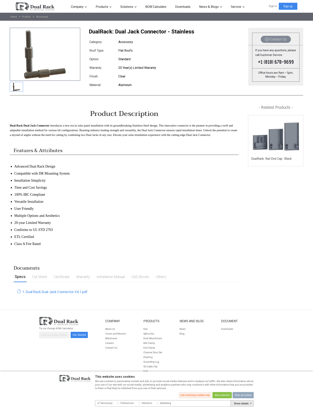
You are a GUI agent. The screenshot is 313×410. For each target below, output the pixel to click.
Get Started (79, 334)
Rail (145, 329)
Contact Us (111, 347)
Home (13, 16)
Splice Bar (148, 333)
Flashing (148, 357)
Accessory (42, 16)
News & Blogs (209, 7)
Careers (109, 343)
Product (26, 16)
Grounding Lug (151, 362)
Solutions (126, 7)
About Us (110, 329)
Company (77, 7)
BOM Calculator (155, 7)
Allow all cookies (243, 395)
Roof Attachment (152, 338)
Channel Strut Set (152, 352)
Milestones (111, 338)
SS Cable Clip (150, 366)
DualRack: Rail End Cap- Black (271, 159)
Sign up (288, 6)
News (183, 329)
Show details (241, 403)
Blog (182, 333)
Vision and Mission (115, 333)
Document (229, 321)
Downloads (183, 7)
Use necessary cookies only (195, 395)
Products (102, 7)
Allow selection (222, 395)
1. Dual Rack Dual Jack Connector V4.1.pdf (52, 292)
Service (236, 7)
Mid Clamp (149, 343)
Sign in (273, 6)
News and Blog (192, 321)
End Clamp (149, 347)
